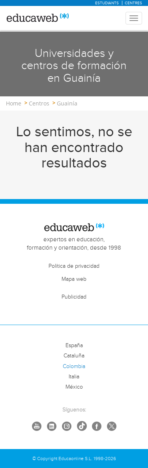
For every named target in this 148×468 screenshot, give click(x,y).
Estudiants (107, 3)
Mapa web (74, 279)
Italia (74, 377)
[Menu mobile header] (134, 18)
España (74, 345)
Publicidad (74, 297)
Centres (133, 3)
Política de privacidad (74, 266)
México (74, 387)
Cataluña (74, 356)
